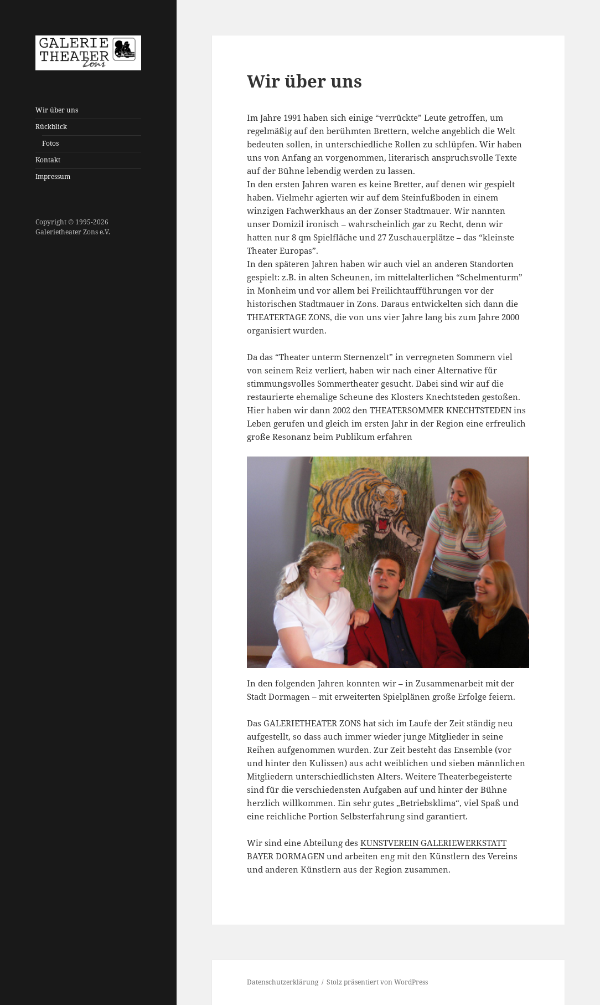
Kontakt (47, 160)
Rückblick (51, 126)
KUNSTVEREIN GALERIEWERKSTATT (433, 842)
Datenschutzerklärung (282, 982)
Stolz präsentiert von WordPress (377, 982)
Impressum (52, 176)
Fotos (50, 143)
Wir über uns (56, 110)
